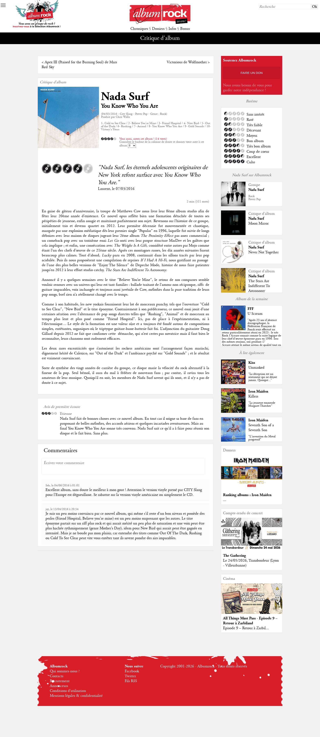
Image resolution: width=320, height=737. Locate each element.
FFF (251, 308)
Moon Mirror (258, 223)
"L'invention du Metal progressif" (262, 438)
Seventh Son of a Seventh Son (261, 428)
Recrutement (60, 681)
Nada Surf (125, 97)
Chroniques (139, 28)
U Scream (255, 313)
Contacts (56, 676)
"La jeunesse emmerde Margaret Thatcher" (261, 404)
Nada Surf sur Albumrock (251, 175)
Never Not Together (263, 252)
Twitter (130, 676)
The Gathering (234, 555)
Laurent (104, 188)
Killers (253, 396)
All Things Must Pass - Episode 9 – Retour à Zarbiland (250, 621)
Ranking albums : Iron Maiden (247, 495)
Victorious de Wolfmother (187, 62)
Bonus (185, 28)
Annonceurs (59, 686)
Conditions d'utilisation (68, 690)
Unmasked (256, 367)
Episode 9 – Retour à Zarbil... (246, 628)
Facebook (132, 671)
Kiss (251, 362)
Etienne (66, 413)
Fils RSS (131, 681)
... (224, 500)
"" (251, 335)
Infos (172, 28)
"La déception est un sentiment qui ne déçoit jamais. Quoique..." (262, 377)
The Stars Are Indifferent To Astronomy (259, 286)
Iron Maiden (258, 391)
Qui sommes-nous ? (65, 671)
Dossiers (158, 28)
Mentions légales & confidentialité (76, 695)
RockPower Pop (254, 197)
